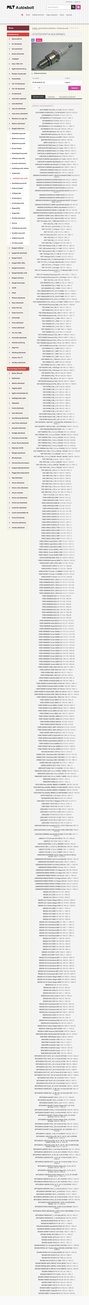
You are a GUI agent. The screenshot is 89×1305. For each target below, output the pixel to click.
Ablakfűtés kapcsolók (19, 133)
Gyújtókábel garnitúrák (19, 183)
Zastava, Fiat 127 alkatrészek (17, 358)
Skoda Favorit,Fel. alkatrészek (17, 313)
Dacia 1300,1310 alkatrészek (17, 64)
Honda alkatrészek (18, 408)
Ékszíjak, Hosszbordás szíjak (19, 74)
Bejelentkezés (69, 2)
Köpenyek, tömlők (17, 448)
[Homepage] (22, 14)
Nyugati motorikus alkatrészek (18, 278)
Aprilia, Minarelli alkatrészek (17, 374)
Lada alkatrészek (17, 104)
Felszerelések (16, 79)
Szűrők (14, 288)
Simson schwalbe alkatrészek (17, 493)
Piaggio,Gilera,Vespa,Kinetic (20, 473)
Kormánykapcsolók (18, 203)
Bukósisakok (16, 378)
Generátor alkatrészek (19, 163)
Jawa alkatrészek (17, 413)
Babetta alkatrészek (18, 383)
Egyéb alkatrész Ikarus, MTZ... (19, 69)
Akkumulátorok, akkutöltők (17, 39)
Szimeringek (16, 318)
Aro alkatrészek (17, 44)
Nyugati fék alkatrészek (19, 253)
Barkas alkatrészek (18, 54)
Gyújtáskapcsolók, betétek (20, 168)
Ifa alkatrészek (16, 94)
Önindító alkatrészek (18, 218)
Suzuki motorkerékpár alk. (20, 513)
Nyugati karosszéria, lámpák (18, 268)
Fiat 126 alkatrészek (18, 89)
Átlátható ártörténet (39, 73)
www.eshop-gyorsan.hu (47, 106)
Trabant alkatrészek (18, 328)
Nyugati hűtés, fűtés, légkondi (18, 263)
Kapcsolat (69, 15)
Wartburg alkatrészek (19, 352)
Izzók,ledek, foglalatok (19, 99)
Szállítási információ (38, 15)
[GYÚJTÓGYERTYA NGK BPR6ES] (56, 43)
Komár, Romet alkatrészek (20, 443)
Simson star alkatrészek (19, 503)
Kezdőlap (35, 28)
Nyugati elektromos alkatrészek (18, 129)
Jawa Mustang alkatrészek (20, 418)
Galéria (62, 15)
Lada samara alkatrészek (20, 113)
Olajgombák (16, 213)
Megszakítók (16, 208)
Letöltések (51, 97)
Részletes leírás (38, 97)
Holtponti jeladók (17, 188)
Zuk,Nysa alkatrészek (19, 362)
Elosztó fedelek (17, 148)
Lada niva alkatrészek (19, 108)
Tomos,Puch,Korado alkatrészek (18, 518)
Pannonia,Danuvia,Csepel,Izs (20, 463)
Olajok (14, 293)
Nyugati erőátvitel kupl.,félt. (17, 248)
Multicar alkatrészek (18, 123)
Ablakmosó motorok (18, 138)
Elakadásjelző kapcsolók (19, 153)
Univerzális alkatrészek (19, 338)
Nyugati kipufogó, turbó (19, 273)
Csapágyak (15, 59)
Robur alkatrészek (17, 303)
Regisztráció (77, 2)
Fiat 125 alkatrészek (18, 84)
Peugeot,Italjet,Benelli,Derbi (20, 468)
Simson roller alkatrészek (20, 488)
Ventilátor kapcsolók (18, 233)
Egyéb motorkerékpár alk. (20, 393)
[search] (73, 7)
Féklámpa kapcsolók (18, 158)
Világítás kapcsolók (18, 238)
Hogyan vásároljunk (51, 15)
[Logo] (20, 7)
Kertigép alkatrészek (18, 433)
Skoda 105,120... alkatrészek (17, 308)
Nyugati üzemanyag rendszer (18, 283)
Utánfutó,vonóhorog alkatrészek (18, 343)
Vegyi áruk (15, 347)
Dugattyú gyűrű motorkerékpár (17, 389)
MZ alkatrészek (17, 458)
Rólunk (28, 15)
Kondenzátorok (17, 198)
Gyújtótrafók (16, 173)
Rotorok (14, 223)
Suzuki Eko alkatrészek (19, 508)
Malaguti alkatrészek (18, 453)
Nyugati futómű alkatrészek (17, 258)
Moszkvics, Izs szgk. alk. (19, 118)
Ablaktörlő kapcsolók (18, 143)
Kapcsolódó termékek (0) (67, 97)
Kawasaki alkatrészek (19, 428)
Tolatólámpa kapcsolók (19, 228)
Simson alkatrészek (18, 483)
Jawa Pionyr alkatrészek (19, 423)
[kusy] (35, 87)
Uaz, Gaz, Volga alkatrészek (17, 333)
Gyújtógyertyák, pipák (20, 178)
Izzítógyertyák (16, 193)
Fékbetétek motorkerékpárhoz (18, 404)
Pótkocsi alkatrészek (18, 298)
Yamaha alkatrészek (18, 527)
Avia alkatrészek (17, 49)
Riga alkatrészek (17, 478)
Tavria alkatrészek (17, 323)
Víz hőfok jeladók (17, 243)
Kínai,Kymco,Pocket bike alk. (20, 438)
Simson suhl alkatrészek (19, 498)
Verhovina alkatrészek (19, 522)
